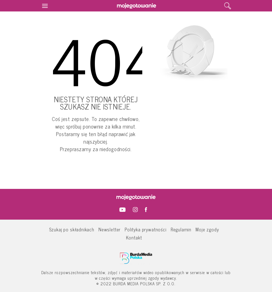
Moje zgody (207, 229)
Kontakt (134, 237)
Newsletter (109, 229)
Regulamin (181, 229)
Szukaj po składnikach (71, 229)
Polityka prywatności (146, 229)
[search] (227, 6)
